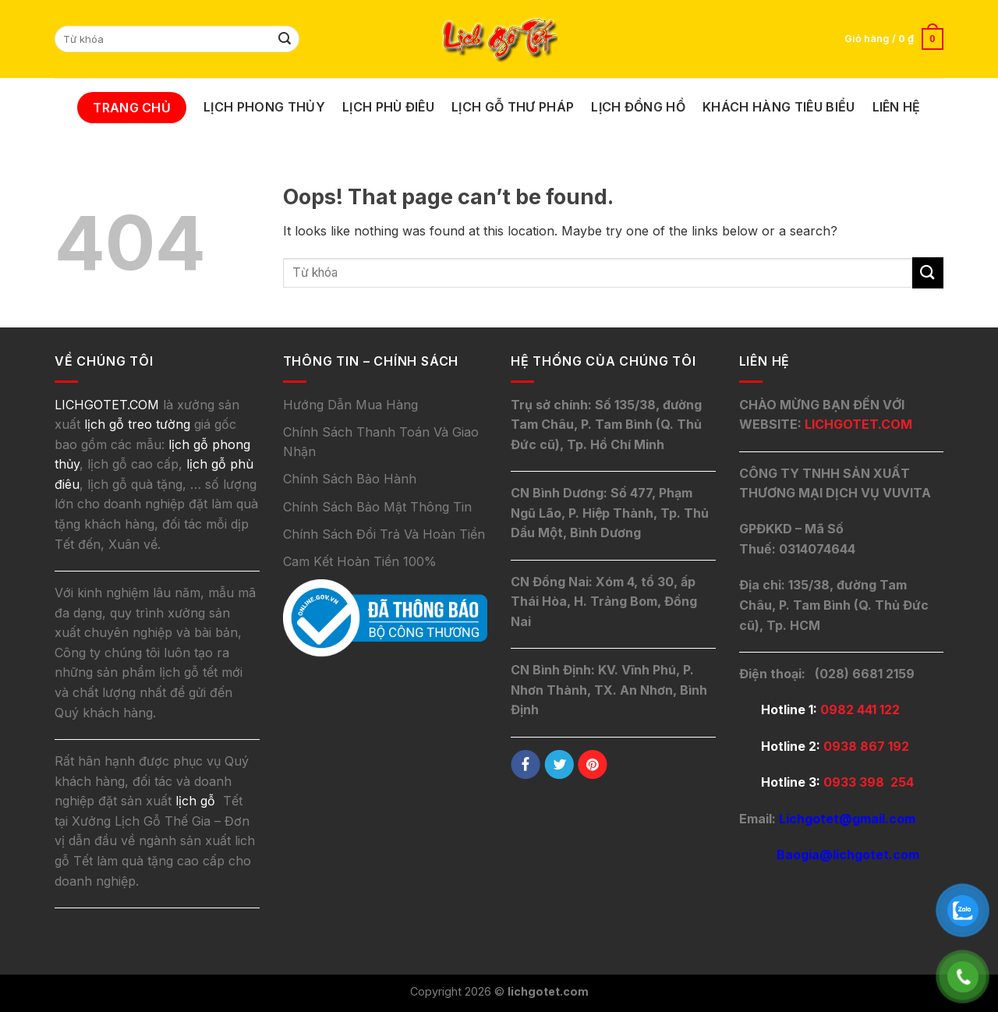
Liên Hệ (896, 107)
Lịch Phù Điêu (388, 107)
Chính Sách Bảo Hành (349, 479)
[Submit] (285, 39)
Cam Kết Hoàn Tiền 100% (360, 561)
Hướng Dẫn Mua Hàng (350, 404)
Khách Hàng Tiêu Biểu (778, 107)
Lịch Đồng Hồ (638, 107)
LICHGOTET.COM (858, 424)
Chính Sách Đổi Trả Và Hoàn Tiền (384, 534)
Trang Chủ (132, 107)
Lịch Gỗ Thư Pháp (512, 107)
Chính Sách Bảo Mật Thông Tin (377, 507)
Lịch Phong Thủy (264, 107)
